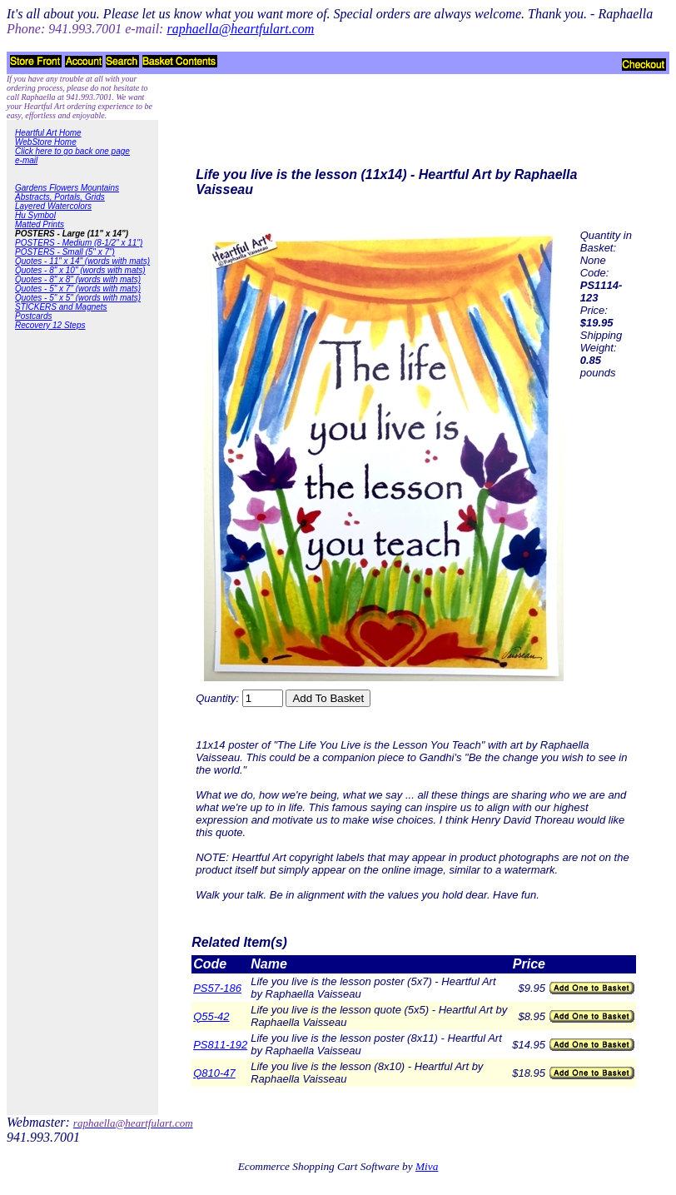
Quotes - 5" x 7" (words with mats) (78, 288)
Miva (426, 1166)
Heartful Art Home (48, 132)
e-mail (26, 160)
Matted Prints (39, 224)
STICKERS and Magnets (61, 306)
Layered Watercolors (53, 206)
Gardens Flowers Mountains (67, 187)
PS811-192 (220, 1044)
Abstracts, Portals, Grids (60, 197)
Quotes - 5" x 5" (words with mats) (78, 297)
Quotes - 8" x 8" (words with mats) (78, 279)
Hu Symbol (35, 215)
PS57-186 (217, 988)
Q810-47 (214, 1073)
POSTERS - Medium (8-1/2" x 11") (78, 242)
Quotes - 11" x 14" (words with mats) (82, 261)
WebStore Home (46, 142)
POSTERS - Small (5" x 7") (65, 251)
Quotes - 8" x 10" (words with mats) (80, 270)
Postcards (33, 316)
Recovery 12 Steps (50, 325)
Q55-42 (211, 1016)
